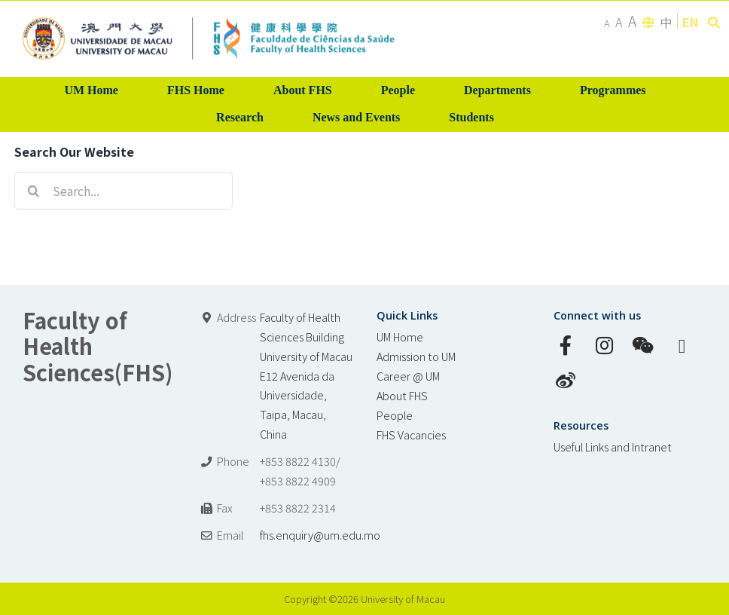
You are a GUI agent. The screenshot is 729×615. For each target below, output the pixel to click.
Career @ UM (408, 376)
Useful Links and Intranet (613, 446)
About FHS (402, 395)
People (395, 415)
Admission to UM (416, 356)
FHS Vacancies (411, 434)
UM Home (400, 336)
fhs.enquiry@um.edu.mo (320, 535)
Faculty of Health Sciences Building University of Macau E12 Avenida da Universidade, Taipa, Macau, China (306, 375)
